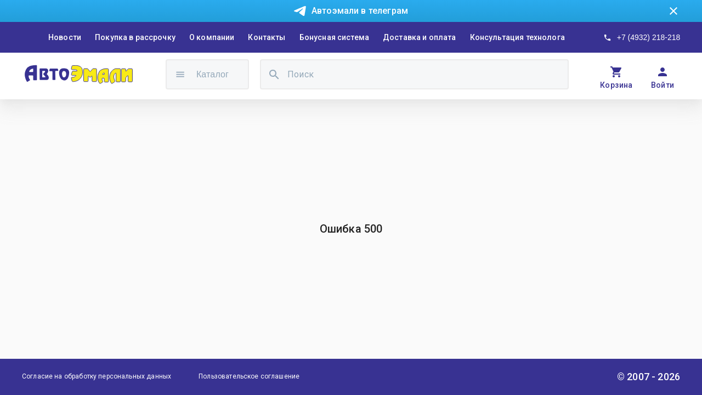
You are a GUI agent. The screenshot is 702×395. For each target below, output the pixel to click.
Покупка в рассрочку (135, 37)
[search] (274, 74)
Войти (663, 85)
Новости (64, 37)
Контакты (266, 37)
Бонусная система (334, 37)
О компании (212, 37)
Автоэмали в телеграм (360, 10)
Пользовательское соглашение (249, 376)
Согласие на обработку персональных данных (96, 376)
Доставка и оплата (419, 37)
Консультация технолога (517, 37)
